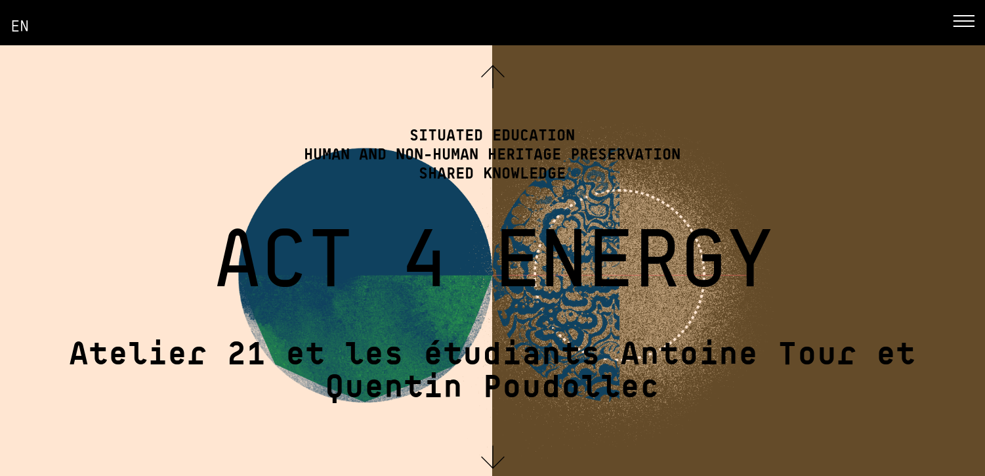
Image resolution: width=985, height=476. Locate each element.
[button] (493, 457)
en (19, 24)
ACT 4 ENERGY (492, 252)
